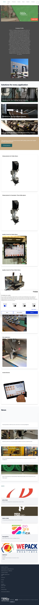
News (23, 1)
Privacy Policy (4, 589)
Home (4, 1)
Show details (34, 309)
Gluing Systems (6, 145)
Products (14, 1)
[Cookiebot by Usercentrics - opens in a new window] (33, 292)
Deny (7, 312)
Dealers (27, 1)
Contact (33, 1)
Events (19, 1)
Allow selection (19, 312)
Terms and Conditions (5, 591)
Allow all (31, 312)
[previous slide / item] (0, 13)
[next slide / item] (38, 13)
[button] (18, 20)
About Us (9, 2)
